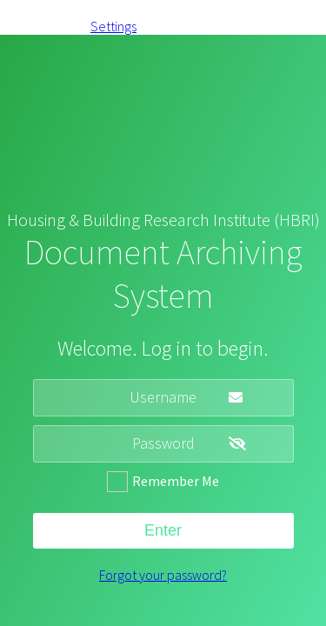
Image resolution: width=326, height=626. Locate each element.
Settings (113, 26)
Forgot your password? (163, 574)
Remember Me (175, 480)
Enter (163, 530)
